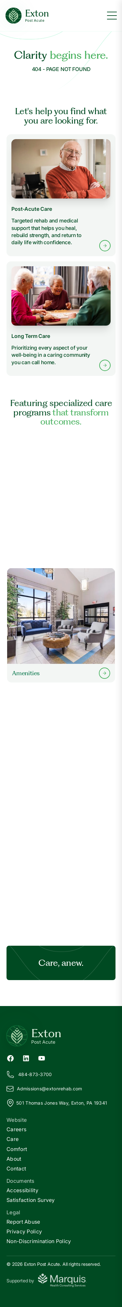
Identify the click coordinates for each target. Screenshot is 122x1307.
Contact (16, 1168)
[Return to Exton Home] (61, 1035)
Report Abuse (23, 1221)
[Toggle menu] (112, 15)
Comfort (17, 1149)
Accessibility (22, 1190)
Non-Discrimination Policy (39, 1241)
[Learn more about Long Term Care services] (61, 318)
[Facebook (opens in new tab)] (10, 1057)
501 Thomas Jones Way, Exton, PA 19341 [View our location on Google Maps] (57, 1103)
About (14, 1159)
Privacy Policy (24, 1231)
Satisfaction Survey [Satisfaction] (31, 1200)
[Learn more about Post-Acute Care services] (61, 195)
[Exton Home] (27, 16)
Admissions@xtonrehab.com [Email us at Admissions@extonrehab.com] (44, 1089)
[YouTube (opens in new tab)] (42, 1057)
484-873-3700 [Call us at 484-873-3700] (29, 1074)
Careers (16, 1129)
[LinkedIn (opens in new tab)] (26, 1057)
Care (13, 1139)
